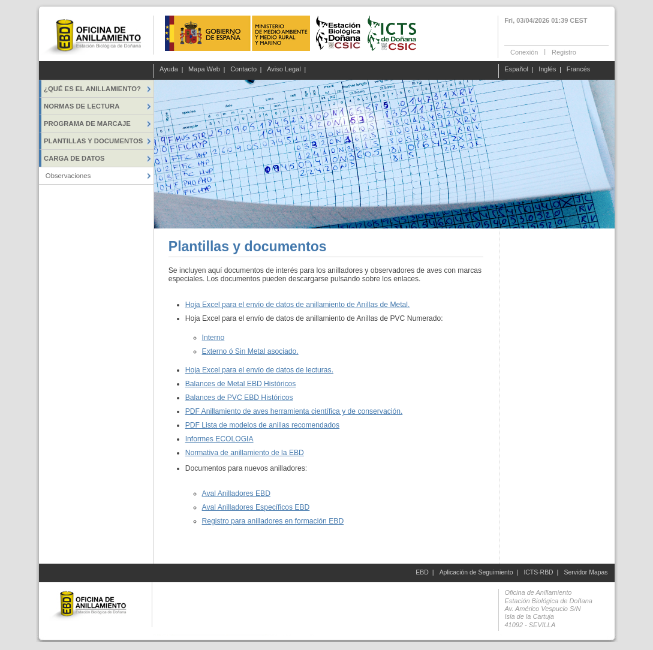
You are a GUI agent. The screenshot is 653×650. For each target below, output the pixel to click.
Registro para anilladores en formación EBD (273, 521)
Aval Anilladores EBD (236, 493)
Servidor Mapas (586, 572)
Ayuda (169, 69)
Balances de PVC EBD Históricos (239, 397)
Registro (564, 51)
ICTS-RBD (538, 572)
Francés (579, 69)
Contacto (243, 69)
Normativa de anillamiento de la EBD (244, 453)
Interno (213, 337)
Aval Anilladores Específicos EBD (256, 507)
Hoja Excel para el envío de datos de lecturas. (259, 370)
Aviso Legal (284, 69)
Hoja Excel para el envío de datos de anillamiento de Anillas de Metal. (297, 304)
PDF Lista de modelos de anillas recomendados (262, 425)
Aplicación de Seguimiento (476, 572)
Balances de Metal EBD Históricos (240, 384)
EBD (422, 572)
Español (516, 69)
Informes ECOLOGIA (219, 439)
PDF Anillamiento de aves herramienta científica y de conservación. (294, 411)
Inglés (547, 69)
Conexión (524, 51)
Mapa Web (204, 69)
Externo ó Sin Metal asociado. (250, 351)
